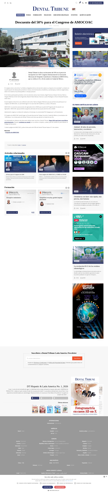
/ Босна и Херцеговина (54, 441)
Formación (37, 15)
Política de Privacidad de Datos (57, 362)
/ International (54, 423)
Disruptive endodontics (13, 198)
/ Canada (54, 431)
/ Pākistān (87, 463)
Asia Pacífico (54, 460)
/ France (87, 443)
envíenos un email (25, 122)
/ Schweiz (21, 455)
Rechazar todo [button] (60, 487)
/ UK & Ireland (87, 455)
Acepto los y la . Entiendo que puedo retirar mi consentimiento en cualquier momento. (55, 363)
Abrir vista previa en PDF (60, 398)
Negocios (47, 15)
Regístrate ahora (12, 212)
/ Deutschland (21, 446)
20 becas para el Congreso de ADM (15, 174)
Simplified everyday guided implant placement (51, 198)
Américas (54, 428)
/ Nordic (87, 448)
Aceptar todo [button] (47, 487)
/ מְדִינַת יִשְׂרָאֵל (21, 473)
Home (50, 25)
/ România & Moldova (87, 450)
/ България (87, 441)
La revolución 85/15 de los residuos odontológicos (87, 267)
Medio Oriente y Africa (54, 470)
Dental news (56, 25)
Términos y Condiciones (40, 362)
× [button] (106, 476)
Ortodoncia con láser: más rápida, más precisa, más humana (88, 198)
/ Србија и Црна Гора (54, 452)
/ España (87, 452)
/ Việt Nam (37, 465)
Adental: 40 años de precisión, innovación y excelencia (90, 61)
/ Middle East (87, 473)
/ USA (54, 433)
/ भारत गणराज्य (54, 463)
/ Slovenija (21, 452)
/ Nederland (54, 448)
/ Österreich (21, 441)
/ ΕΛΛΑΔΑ (54, 446)
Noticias (20, 15)
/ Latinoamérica (87, 431)
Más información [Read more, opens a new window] (69, 480)
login (19, 145)
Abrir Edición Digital (46, 398)
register (24, 145)
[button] (54, 490)
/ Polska (21, 450)
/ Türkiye (54, 455)
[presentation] (66, 153)
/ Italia (21, 448)
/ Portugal (54, 450)
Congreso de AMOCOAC (12, 132)
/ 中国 (21, 463)
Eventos (74, 15)
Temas (28, 15)
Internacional (54, 420)
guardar (85, 64)
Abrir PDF (35, 398)
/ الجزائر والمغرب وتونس (54, 473)
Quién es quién (85, 15)
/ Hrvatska (21, 443)
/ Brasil (21, 431)
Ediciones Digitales (61, 15)
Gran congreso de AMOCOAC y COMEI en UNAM (52, 174)
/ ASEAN (70, 465)
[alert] (54, 484)
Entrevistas (78, 56)
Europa (54, 439)
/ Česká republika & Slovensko (54, 443)
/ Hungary (86, 446)
